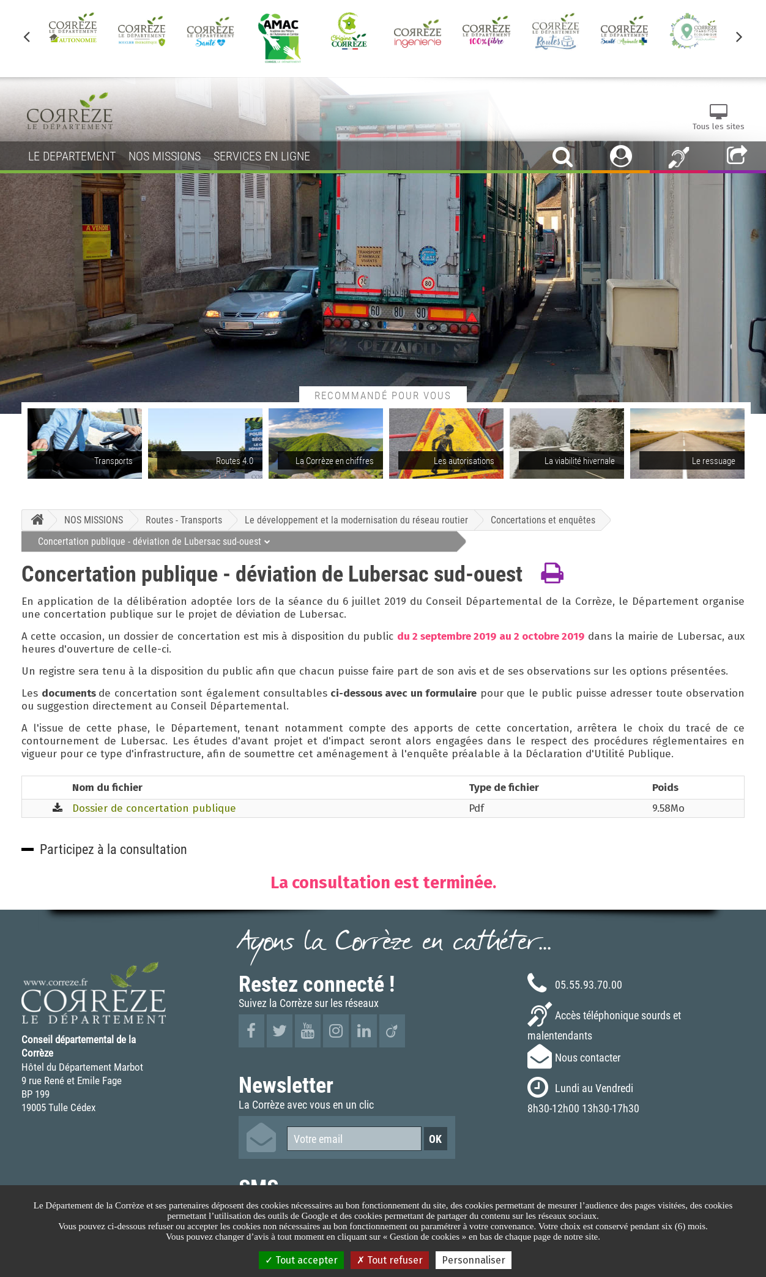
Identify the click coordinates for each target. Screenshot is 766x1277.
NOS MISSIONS (93, 519)
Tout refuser (390, 1260)
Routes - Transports (184, 519)
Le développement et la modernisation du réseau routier (356, 519)
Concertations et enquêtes (543, 519)
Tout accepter (301, 1260)
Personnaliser (473, 1260)
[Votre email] (354, 1138)
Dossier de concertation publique (154, 808)
